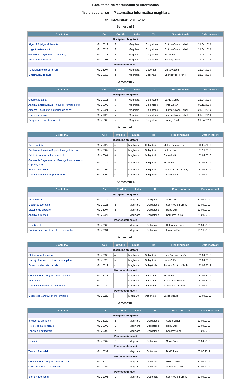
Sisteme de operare (39, 209)
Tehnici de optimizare (40, 330)
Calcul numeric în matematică (45, 366)
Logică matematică (39, 49)
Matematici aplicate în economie (46, 285)
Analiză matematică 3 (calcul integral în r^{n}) (53, 150)
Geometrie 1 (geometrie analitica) (47, 54)
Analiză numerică (38, 214)
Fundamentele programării (43, 69)
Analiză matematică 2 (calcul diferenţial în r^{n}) (55, 104)
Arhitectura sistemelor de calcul (46, 155)
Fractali (32, 341)
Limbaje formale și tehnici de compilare (50, 260)
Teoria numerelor (38, 115)
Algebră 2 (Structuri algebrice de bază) (50, 109)
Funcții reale (35, 225)
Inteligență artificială (39, 320)
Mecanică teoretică (39, 204)
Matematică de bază (39, 74)
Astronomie (34, 280)
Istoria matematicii (38, 376)
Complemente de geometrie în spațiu (49, 361)
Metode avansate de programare (46, 174)
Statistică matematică (40, 255)
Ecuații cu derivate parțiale (43, 265)
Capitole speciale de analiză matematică (51, 230)
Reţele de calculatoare (41, 325)
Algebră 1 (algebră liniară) (43, 44)
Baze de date (36, 145)
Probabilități (35, 199)
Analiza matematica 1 (40, 59)
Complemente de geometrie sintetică (49, 275)
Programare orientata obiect (44, 120)
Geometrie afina (37, 99)
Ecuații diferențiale (38, 169)
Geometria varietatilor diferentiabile (48, 295)
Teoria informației (38, 351)
